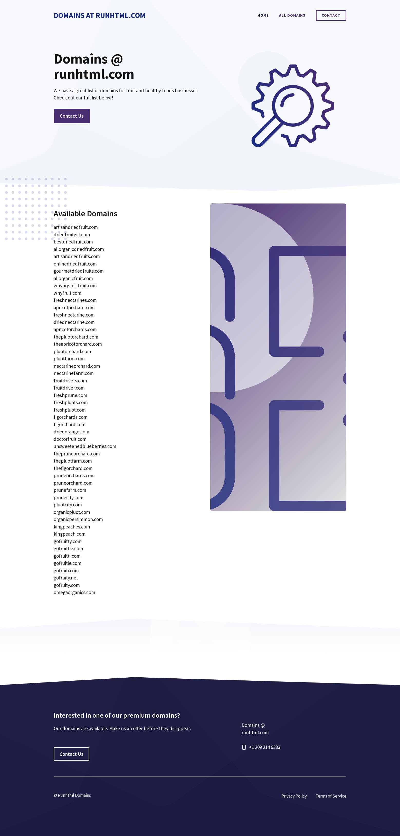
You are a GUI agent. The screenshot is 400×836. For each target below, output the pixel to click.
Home (263, 15)
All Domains (292, 15)
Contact (331, 15)
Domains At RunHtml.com (100, 15)
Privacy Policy (294, 796)
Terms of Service (331, 796)
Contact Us (72, 116)
